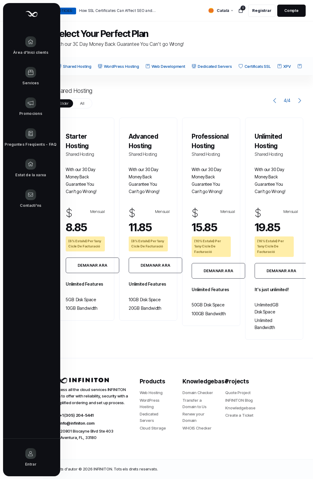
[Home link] (24, 46)
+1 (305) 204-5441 (74, 415)
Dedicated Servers (212, 66)
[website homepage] (92, 380)
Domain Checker (197, 392)
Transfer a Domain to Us (194, 403)
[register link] (261, 11)
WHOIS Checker (197, 428)
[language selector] (220, 10)
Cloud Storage (153, 428)
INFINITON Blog (239, 400)
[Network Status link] (24, 168)
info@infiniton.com (74, 423)
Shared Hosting (74, 66)
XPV (284, 66)
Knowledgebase (240, 407)
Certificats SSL (255, 66)
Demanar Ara (92, 265)
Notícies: (64, 11)
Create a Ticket (239, 415)
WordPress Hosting (118, 66)
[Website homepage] (24, 13)
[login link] (291, 11)
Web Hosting (151, 392)
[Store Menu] (24, 76)
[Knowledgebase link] (24, 137)
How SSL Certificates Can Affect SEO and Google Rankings (117, 10)
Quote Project (237, 392)
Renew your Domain (193, 417)
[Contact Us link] (24, 199)
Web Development (165, 66)
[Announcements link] (24, 107)
